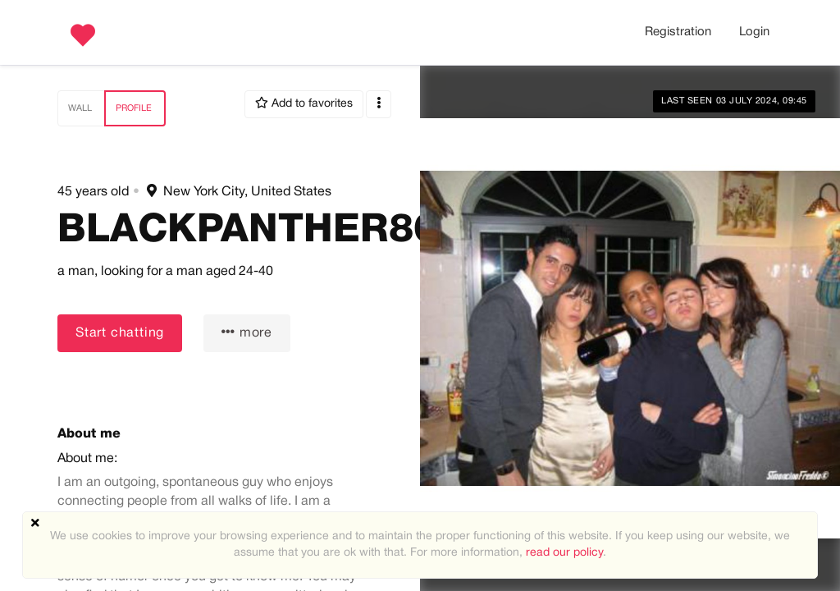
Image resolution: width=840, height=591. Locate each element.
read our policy (564, 552)
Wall (80, 108)
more (246, 332)
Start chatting (119, 333)
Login (754, 32)
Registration (678, 32)
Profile (134, 108)
